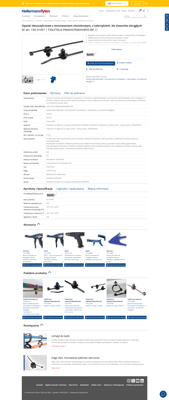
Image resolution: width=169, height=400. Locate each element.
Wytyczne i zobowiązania (114, 385)
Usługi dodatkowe (80, 16)
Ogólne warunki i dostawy (55, 385)
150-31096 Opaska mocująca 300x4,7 (116, 293)
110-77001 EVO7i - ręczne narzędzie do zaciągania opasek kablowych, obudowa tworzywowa (53, 247)
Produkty (26, 16)
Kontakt (39, 385)
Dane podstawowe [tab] (35, 93)
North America (117, 3)
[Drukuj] (167, 20)
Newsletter (84, 385)
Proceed (137, 3)
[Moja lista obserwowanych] (167, 29)
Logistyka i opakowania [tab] (70, 188)
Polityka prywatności (134, 385)
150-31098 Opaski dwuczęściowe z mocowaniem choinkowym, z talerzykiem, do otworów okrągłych (136, 295)
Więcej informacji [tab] (98, 188)
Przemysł (53, 16)
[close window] (146, 3)
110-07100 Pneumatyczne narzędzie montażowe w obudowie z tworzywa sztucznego (74, 245)
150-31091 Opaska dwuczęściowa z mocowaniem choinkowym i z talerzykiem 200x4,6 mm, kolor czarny (74, 296)
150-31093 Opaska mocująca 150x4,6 (95, 293)
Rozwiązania (39, 16)
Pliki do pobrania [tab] (74, 93)
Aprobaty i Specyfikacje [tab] (38, 188)
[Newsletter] (167, 16)
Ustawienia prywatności (79, 392)
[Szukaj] (135, 16)
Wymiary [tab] (55, 93)
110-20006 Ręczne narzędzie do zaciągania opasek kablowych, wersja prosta (95, 245)
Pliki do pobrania (94, 69)
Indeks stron (96, 385)
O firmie (65, 16)
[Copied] (96, 30)
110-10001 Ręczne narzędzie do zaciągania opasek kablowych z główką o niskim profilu (116, 247)
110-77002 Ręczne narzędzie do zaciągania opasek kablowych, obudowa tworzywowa (32, 247)
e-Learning (122, 69)
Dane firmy (73, 385)
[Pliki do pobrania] (167, 24)
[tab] (84, 225)
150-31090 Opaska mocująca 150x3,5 (53, 293)
